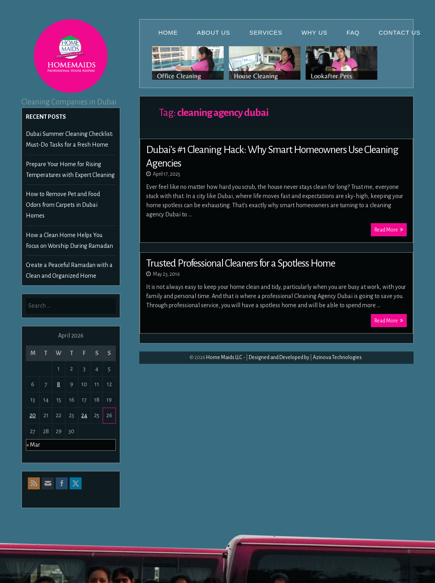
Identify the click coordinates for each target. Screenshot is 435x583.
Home (168, 32)
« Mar (33, 445)
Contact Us (400, 32)
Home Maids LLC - (225, 357)
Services (266, 32)
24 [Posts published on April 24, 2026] (84, 415)
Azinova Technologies (337, 357)
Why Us (314, 32)
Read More (389, 230)
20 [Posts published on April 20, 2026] (32, 415)
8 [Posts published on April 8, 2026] (58, 384)
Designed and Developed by (279, 357)
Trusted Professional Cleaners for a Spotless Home (240, 263)
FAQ (353, 32)
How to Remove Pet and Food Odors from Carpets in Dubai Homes (63, 205)
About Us (213, 32)
